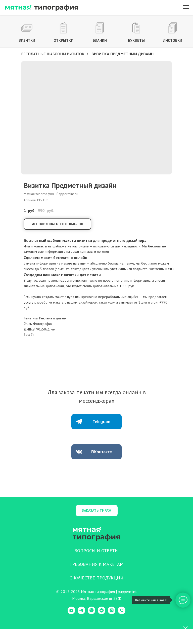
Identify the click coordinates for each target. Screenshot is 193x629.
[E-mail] (71, 613)
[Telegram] (81, 613)
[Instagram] (111, 613)
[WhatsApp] (91, 613)
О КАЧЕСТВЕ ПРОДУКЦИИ (96, 578)
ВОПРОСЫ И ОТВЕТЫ (96, 550)
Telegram (101, 422)
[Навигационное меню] (186, 7)
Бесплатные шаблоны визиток (52, 54)
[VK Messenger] (101, 613)
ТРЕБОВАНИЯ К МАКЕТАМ (96, 564)
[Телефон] (121, 613)
